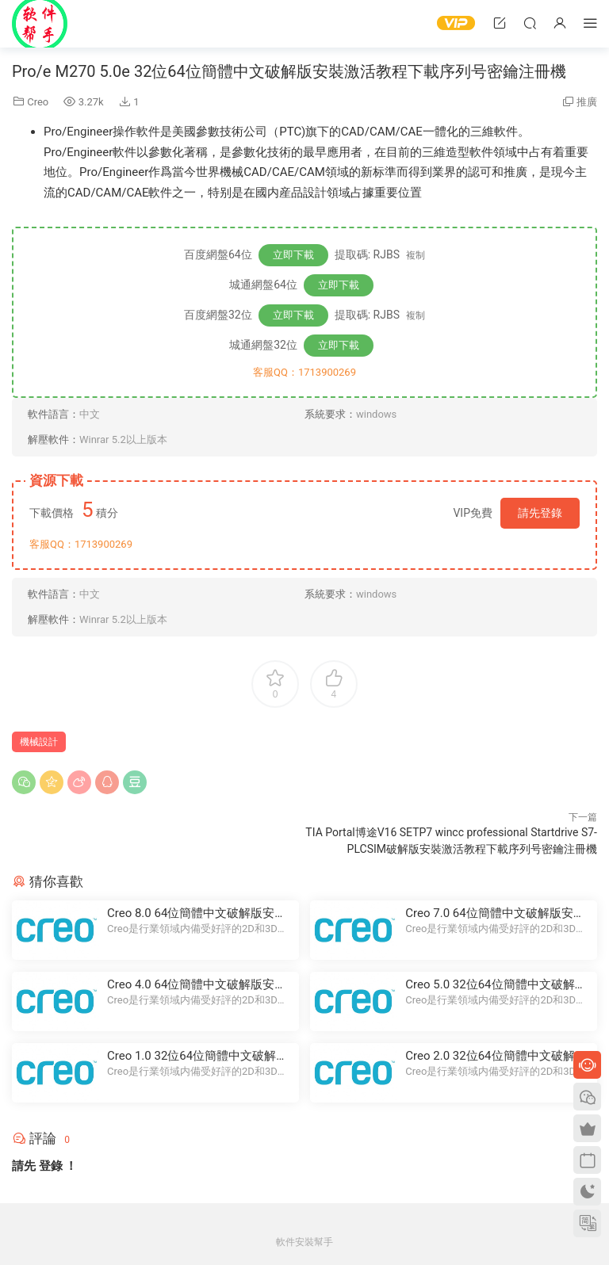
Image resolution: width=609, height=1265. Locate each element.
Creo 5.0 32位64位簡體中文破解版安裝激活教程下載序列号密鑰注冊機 (495, 984)
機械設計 (39, 741)
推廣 (586, 102)
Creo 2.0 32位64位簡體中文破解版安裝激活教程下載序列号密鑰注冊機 (495, 1056)
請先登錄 (540, 512)
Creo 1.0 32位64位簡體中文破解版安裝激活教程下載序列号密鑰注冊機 (197, 1056)
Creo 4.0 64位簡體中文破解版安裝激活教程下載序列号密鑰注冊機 (196, 984)
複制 (415, 255)
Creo (37, 102)
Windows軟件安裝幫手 (39, 24)
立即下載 (293, 255)
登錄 (51, 1166)
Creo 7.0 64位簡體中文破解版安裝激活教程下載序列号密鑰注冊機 (494, 913)
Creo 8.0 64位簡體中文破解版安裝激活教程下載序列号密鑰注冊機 (196, 913)
